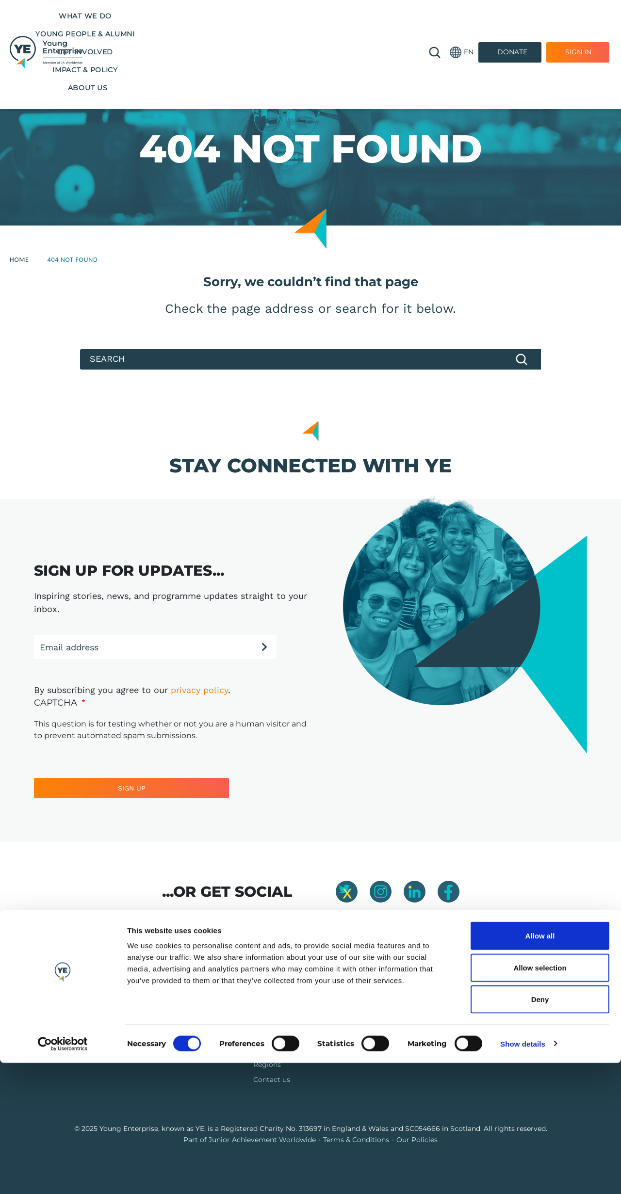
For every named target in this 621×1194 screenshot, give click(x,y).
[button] (462, 25)
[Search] (310, 359)
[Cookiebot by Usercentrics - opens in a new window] (62, 1175)
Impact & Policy (373, 16)
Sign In (578, 25)
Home (19, 260)
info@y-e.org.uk (511, 1034)
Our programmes (283, 1019)
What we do (120, 16)
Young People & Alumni (209, 16)
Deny (540, 1130)
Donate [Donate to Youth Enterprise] (512, 25)
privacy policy (199, 690)
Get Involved (299, 16)
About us (252, 34)
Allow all (540, 1067)
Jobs (380, 1019)
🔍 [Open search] (435, 25)
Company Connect (404, 1034)
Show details (522, 1175)
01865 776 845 (509, 1019)
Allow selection (539, 1099)
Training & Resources (288, 1034)
